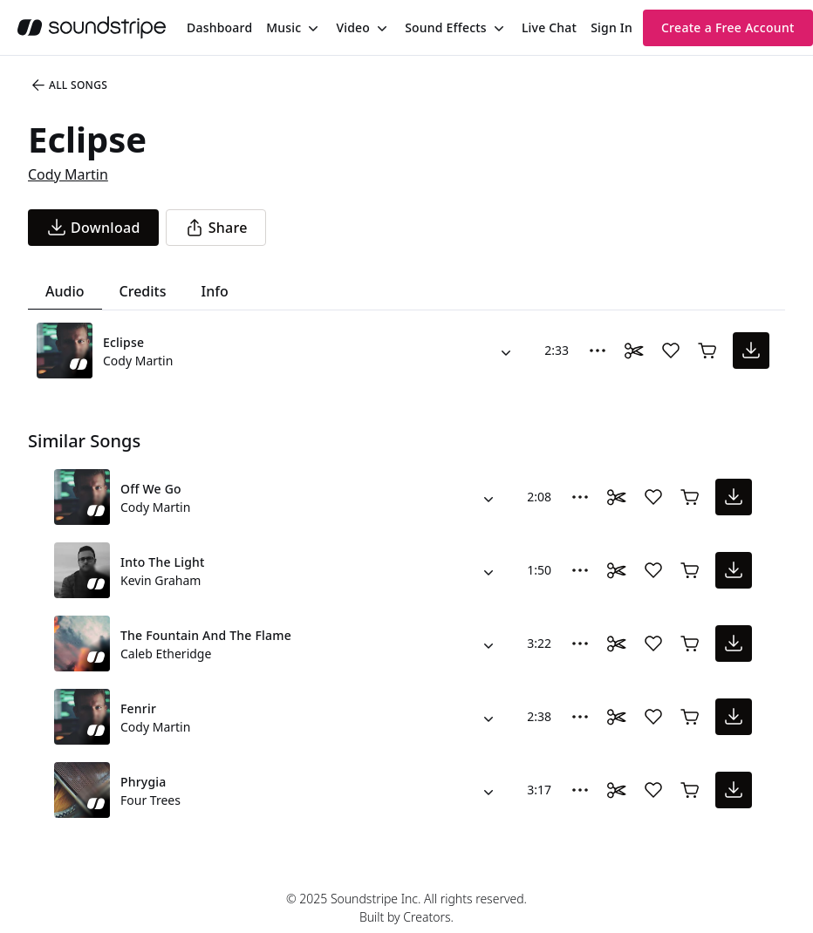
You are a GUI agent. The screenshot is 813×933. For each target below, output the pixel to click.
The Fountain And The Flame (205, 635)
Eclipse (123, 342)
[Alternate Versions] (506, 350)
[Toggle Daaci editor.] (634, 350)
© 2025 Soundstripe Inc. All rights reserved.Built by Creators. (406, 907)
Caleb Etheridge (165, 653)
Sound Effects (446, 27)
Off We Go (150, 488)
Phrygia (143, 781)
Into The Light (162, 562)
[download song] (93, 227)
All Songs (68, 85)
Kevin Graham (160, 580)
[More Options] (597, 350)
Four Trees (150, 800)
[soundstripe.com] (91, 27)
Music (283, 27)
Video (353, 27)
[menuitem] (219, 27)
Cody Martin (68, 174)
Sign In (611, 27)
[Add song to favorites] (670, 350)
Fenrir (138, 708)
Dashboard (219, 27)
